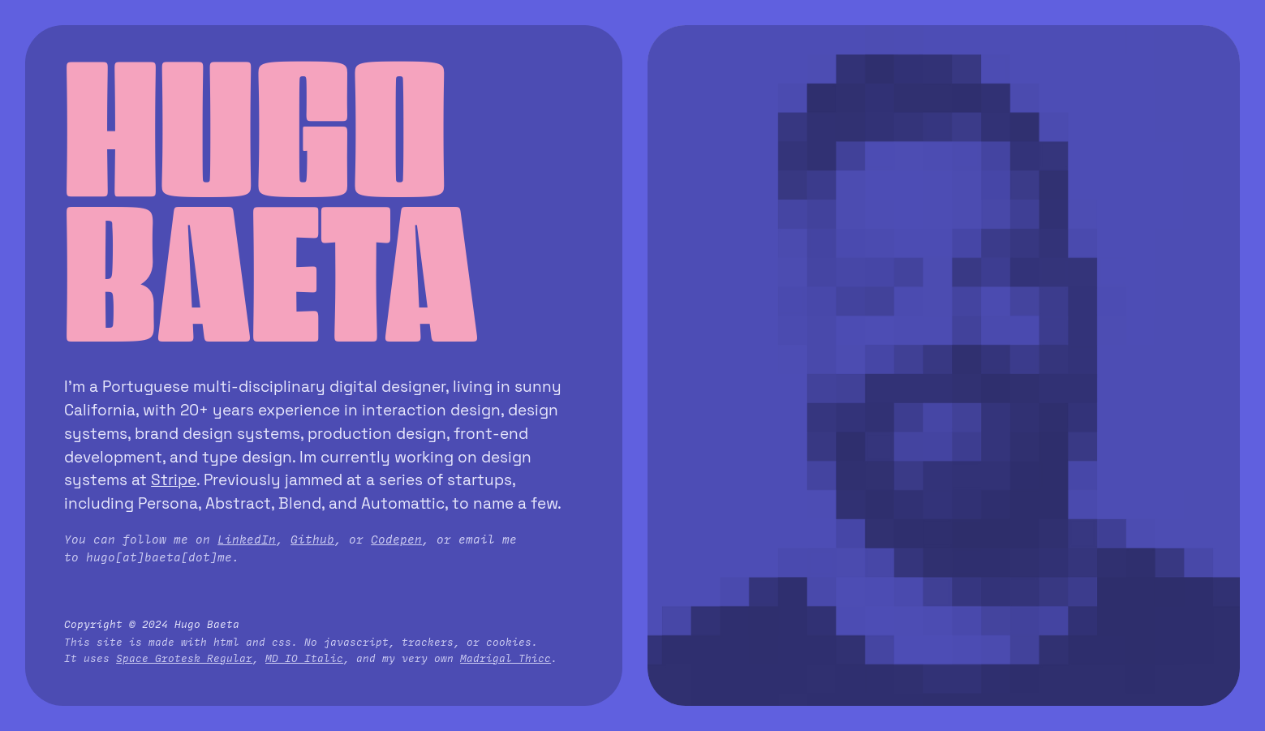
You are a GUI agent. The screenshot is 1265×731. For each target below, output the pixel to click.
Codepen (396, 540)
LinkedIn (246, 540)
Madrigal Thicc (505, 658)
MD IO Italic (304, 658)
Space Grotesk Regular (184, 658)
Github (312, 540)
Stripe (173, 480)
